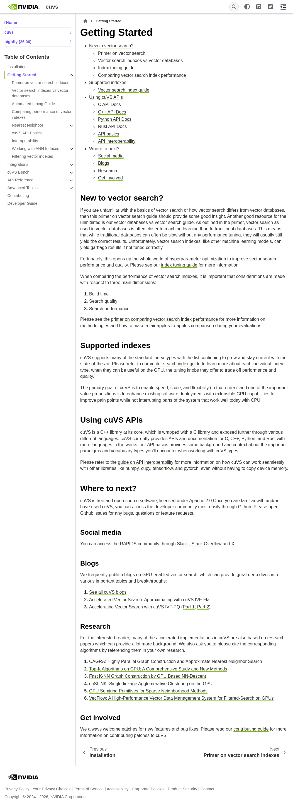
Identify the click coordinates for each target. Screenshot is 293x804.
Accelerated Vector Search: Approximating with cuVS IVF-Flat (150, 599)
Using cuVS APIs (106, 97)
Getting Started (21, 75)
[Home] (85, 21)
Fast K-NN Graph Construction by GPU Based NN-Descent (147, 676)
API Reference (20, 180)
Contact (207, 789)
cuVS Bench (18, 172)
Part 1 (189, 607)
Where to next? (104, 148)
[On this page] (283, 6)
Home (11, 22)
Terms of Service (89, 789)
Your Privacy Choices (51, 789)
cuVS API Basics (26, 133)
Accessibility (117, 789)
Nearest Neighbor (27, 125)
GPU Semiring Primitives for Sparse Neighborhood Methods (148, 691)
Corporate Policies (148, 789)
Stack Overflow (207, 543)
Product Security (182, 789)
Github (244, 506)
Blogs (103, 163)
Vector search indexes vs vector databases (40, 93)
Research (107, 170)
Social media (111, 156)
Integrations (17, 164)
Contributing (18, 195)
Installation (16, 67)
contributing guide (250, 729)
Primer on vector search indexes (40, 82)
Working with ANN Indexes (35, 148)
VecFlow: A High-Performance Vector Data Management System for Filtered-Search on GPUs (181, 698)
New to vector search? (111, 45)
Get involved (110, 178)
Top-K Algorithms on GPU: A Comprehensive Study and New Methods (158, 669)
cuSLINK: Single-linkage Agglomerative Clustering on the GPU (151, 683)
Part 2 (203, 607)
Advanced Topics (22, 188)
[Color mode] (247, 6)
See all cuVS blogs (107, 592)
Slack (182, 543)
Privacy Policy (17, 789)
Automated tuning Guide (33, 104)
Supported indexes (107, 82)
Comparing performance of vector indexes (41, 114)
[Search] (234, 6)
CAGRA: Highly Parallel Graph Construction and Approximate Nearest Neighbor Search (175, 661)
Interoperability (25, 141)
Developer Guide (22, 203)
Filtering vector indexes (32, 156)
